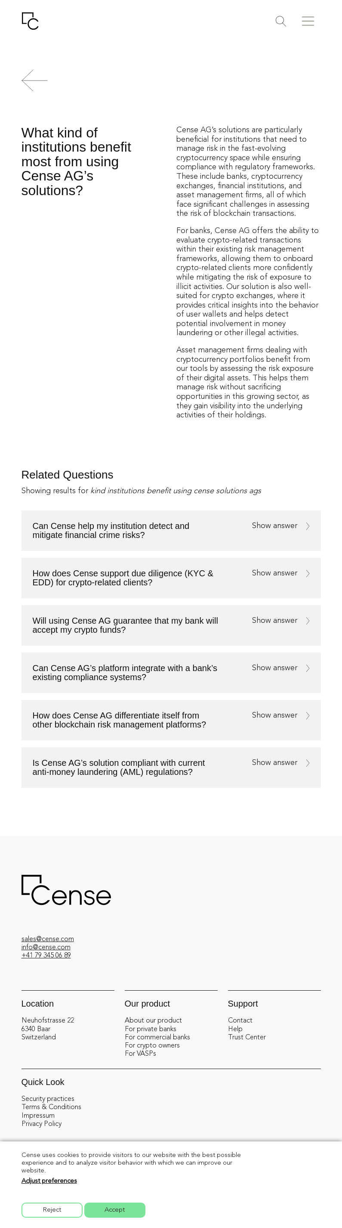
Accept (115, 1210)
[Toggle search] (281, 21)
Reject (52, 1210)
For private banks (150, 1029)
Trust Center (247, 1037)
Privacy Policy (42, 1124)
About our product (153, 1020)
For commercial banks (157, 1037)
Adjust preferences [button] (49, 1181)
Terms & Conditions (51, 1107)
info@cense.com (46, 947)
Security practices (48, 1099)
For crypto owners (152, 1045)
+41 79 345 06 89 (46, 955)
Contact (240, 1020)
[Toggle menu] (308, 21)
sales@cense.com (48, 939)
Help (235, 1029)
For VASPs (140, 1054)
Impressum (38, 1116)
